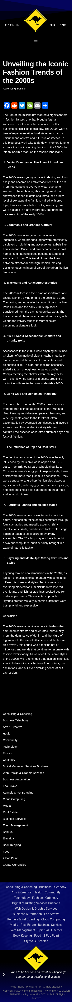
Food (6, 851)
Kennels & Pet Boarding (18, 792)
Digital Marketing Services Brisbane (25, 766)
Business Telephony (15, 720)
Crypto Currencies (14, 864)
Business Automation (16, 779)
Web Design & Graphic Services (23, 772)
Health (7, 733)
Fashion (21, 88)
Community (10, 740)
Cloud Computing (14, 799)
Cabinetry (9, 759)
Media (7, 805)
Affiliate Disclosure (52, 986)
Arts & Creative (12, 727)
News (21, 986)
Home (13, 986)
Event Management (15, 825)
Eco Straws (10, 786)
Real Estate (10, 812)
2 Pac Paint (10, 858)
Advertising (9, 88)
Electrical (9, 838)
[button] (35, 39)
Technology (10, 746)
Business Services (14, 818)
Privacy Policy (33, 986)
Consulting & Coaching (17, 713)
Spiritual (8, 831)
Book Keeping (12, 845)
